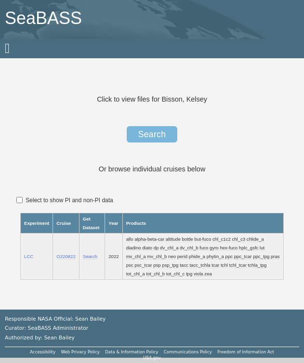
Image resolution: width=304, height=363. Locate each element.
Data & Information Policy (131, 352)
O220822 (65, 256)
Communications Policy (188, 352)
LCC (28, 256)
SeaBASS (43, 18)
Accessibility (42, 352)
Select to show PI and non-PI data (64, 200)
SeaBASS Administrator (58, 328)
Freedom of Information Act (245, 352)
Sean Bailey (59, 338)
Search (152, 134)
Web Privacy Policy (80, 352)
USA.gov (151, 357)
